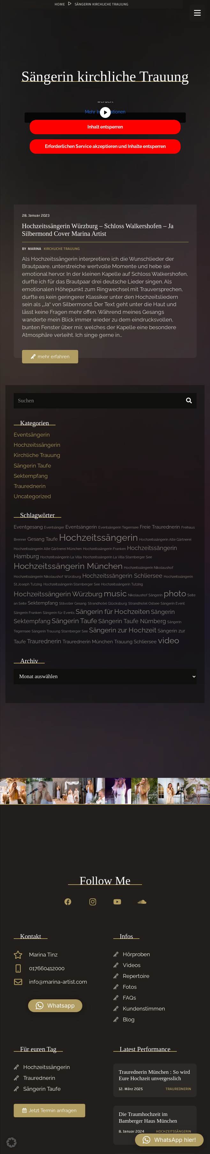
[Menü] (197, 13)
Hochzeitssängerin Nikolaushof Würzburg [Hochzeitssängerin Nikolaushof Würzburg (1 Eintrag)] (47, 576)
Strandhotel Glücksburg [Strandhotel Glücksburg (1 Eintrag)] (107, 603)
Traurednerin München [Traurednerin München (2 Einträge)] (88, 642)
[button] (55, 1005)
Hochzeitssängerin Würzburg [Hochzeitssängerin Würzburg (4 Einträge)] (58, 594)
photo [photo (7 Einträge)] (175, 593)
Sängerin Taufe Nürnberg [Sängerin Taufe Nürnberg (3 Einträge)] (132, 621)
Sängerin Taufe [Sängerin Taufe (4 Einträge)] (74, 621)
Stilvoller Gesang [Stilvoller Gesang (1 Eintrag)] (72, 603)
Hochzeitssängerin (37, 445)
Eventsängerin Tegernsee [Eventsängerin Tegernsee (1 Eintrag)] (118, 527)
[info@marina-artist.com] (21, 982)
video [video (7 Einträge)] (168, 640)
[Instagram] (92, 902)
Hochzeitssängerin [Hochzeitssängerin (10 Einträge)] (98, 537)
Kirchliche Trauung (37, 455)
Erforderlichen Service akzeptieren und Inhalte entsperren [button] (105, 146)
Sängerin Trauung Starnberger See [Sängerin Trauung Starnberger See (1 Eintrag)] (60, 631)
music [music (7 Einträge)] (115, 593)
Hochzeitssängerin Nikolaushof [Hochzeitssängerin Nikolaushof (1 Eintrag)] (148, 567)
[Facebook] (68, 902)
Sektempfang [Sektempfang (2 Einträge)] (43, 603)
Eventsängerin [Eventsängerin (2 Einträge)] (81, 527)
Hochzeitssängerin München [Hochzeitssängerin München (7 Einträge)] (68, 566)
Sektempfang (31, 476)
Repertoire (136, 976)
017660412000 (46, 968)
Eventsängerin (32, 434)
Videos (131, 965)
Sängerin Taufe (32, 465)
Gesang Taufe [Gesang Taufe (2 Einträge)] (42, 539)
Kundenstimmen (144, 1008)
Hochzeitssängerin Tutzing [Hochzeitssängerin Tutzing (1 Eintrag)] (122, 584)
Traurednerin (30, 486)
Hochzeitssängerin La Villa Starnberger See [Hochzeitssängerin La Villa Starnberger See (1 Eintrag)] (117, 557)
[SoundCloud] (142, 902)
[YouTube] (117, 902)
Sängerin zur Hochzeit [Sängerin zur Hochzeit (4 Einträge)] (122, 630)
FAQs (129, 998)
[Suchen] (105, 400)
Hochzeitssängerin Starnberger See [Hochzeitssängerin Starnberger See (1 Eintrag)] (71, 584)
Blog (129, 1019)
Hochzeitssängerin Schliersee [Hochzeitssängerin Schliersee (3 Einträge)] (122, 575)
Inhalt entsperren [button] (105, 126)
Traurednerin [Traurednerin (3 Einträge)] (44, 641)
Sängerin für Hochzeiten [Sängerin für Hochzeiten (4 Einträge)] (113, 612)
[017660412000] (21, 968)
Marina (34, 249)
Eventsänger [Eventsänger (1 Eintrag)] (54, 527)
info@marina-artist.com (58, 982)
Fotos (130, 987)
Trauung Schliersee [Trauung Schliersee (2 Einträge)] (135, 642)
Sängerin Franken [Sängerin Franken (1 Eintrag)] (27, 613)
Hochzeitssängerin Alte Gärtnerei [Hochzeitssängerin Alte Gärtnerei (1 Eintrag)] (165, 539)
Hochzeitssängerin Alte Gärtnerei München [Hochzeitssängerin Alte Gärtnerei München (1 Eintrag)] (48, 549)
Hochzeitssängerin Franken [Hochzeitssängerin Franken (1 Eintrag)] (104, 549)
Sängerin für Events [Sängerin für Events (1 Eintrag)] (58, 613)
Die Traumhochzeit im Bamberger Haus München (148, 1117)
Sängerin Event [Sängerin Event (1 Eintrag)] (173, 603)
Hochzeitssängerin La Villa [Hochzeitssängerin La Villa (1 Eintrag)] (61, 557)
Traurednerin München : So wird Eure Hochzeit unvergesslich (154, 1075)
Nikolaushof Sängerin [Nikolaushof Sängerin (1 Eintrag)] (145, 595)
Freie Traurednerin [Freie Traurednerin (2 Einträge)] (160, 527)
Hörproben (136, 954)
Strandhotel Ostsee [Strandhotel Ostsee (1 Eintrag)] (143, 603)
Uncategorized (32, 496)
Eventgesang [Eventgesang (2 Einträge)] (28, 527)
